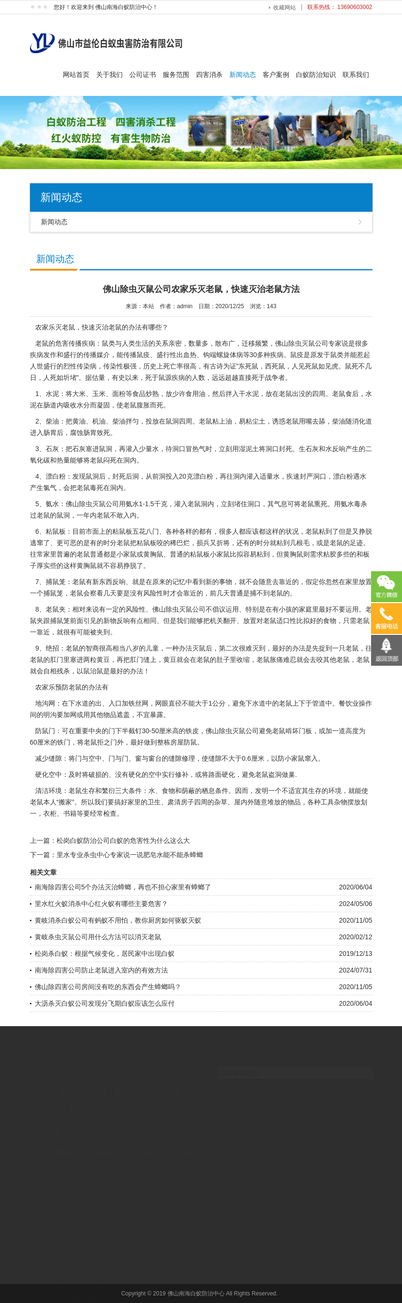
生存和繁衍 (98, 790)
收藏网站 (284, 7)
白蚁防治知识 (316, 74)
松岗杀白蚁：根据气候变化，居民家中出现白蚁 (105, 953)
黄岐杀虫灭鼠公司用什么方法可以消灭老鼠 (98, 937)
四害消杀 (209, 74)
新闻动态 (242, 74)
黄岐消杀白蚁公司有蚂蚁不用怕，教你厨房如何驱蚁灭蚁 (118, 920)
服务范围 (176, 74)
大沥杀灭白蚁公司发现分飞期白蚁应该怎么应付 (105, 1003)
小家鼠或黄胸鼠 (140, 554)
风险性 (153, 593)
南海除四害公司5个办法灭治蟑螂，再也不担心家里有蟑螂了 (123, 887)
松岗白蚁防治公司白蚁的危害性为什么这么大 (123, 840)
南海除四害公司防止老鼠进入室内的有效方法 (101, 970)
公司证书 (142, 74)
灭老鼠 (65, 327)
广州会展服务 (55, 1144)
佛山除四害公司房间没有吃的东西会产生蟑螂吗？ (108, 987)
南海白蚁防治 (143, 1144)
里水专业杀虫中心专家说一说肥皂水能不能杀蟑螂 (130, 855)
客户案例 (276, 74)
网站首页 (76, 74)
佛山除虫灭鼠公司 (301, 343)
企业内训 (180, 1144)
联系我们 (356, 74)
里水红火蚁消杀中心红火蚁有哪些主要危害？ (101, 903)
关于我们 (109, 74)
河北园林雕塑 (99, 1144)
